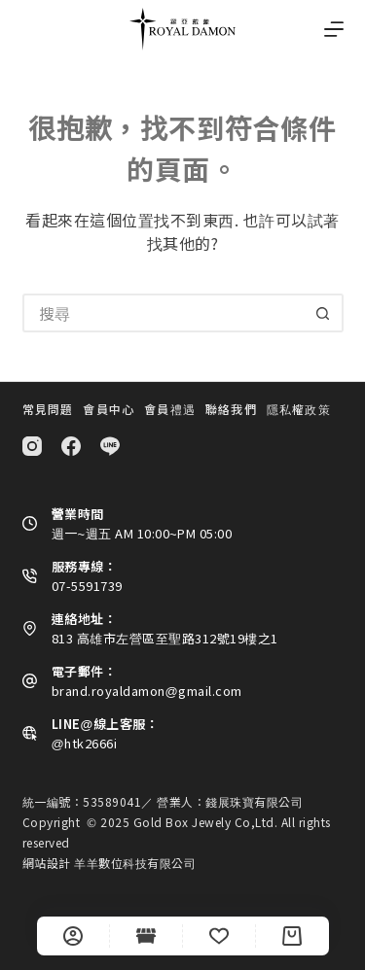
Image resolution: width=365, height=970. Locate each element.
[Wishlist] (219, 936)
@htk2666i (85, 743)
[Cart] (292, 936)
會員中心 (108, 409)
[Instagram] (32, 446)
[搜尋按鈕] (324, 313)
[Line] (110, 446)
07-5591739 (87, 585)
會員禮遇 (170, 409)
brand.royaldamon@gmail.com (147, 690)
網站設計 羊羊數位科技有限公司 (109, 862)
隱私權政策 (299, 409)
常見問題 (48, 409)
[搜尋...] (163, 313)
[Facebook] (71, 446)
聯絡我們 (231, 409)
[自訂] (73, 936)
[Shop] (146, 936)
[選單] (334, 29)
